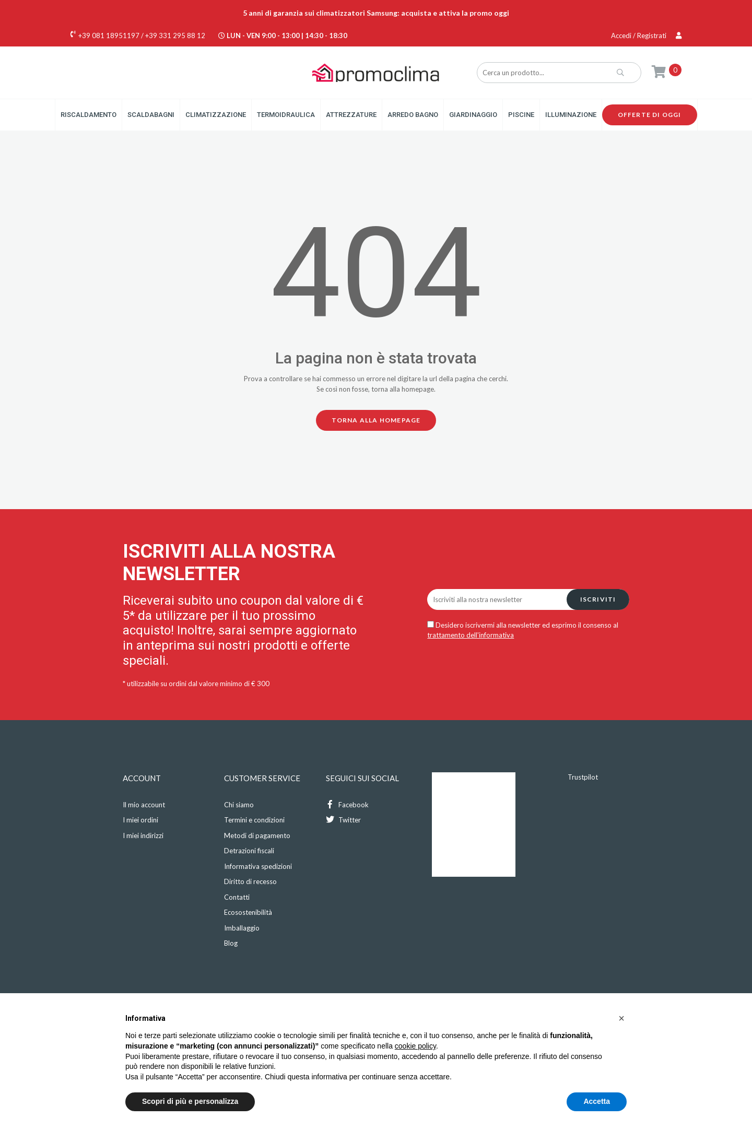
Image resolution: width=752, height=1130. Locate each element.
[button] (621, 1018)
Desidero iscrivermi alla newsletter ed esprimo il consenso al (522, 630)
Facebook (347, 804)
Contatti (237, 897)
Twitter (343, 819)
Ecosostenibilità (248, 912)
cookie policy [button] (415, 1046)
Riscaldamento (88, 115)
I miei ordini (140, 820)
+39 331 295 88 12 (175, 35)
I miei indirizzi (143, 835)
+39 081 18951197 (108, 35)
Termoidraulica (286, 115)
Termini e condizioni (254, 820)
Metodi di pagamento (257, 835)
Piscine (521, 115)
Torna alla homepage (376, 420)
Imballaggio (242, 928)
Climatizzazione (215, 115)
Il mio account (144, 805)
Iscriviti (598, 599)
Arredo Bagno (412, 115)
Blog (231, 943)
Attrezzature (351, 115)
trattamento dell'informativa (470, 635)
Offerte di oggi (650, 115)
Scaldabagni (150, 115)
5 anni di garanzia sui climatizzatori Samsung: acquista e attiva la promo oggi (376, 12)
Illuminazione (570, 115)
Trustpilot (583, 777)
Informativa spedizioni (258, 866)
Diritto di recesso (250, 881)
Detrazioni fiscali (249, 850)
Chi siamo (239, 805)
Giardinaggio (473, 115)
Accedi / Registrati (646, 35)
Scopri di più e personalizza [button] (190, 1101)
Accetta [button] (596, 1101)
